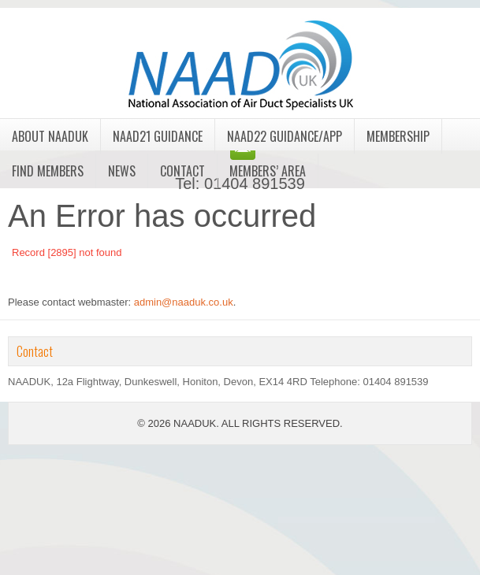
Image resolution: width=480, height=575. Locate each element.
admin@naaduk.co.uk (183, 302)
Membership (398, 136)
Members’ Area (267, 170)
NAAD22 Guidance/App (284, 136)
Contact (182, 170)
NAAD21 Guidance (158, 136)
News (122, 170)
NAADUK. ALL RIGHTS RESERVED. (258, 423)
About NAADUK (50, 136)
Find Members (48, 170)
